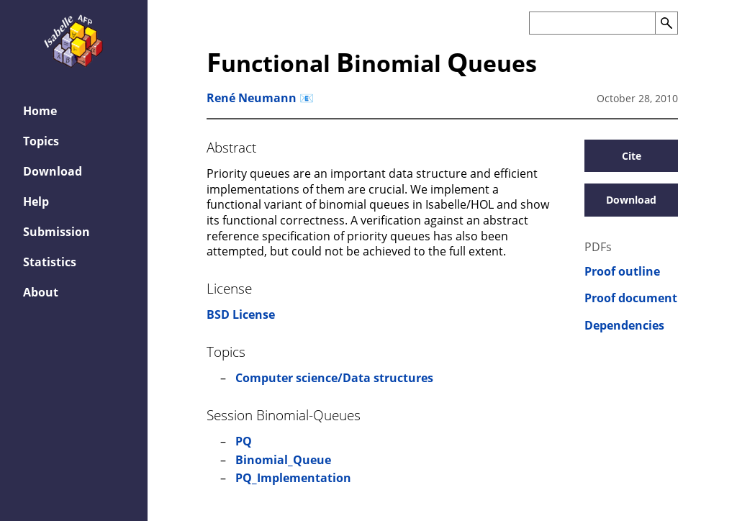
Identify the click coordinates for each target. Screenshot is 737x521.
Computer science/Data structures (334, 378)
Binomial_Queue (283, 460)
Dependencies (624, 325)
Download (52, 171)
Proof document (630, 298)
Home (40, 111)
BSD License (241, 314)
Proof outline (622, 271)
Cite (631, 156)
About (40, 292)
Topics (41, 141)
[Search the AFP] (592, 23)
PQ (243, 441)
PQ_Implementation (293, 478)
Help (36, 201)
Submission (56, 232)
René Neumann (252, 98)
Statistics (49, 262)
